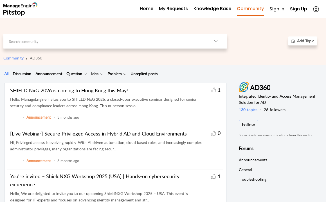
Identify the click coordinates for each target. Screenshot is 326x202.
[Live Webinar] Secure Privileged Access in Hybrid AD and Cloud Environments (98, 133)
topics (248, 109)
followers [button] (274, 109)
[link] (15, 120)
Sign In (276, 9)
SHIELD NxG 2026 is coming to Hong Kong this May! (69, 90)
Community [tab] (250, 8)
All (6, 73)
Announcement (48, 73)
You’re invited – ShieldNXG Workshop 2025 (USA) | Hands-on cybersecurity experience (94, 180)
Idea (94, 73)
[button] (316, 9)
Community (13, 58)
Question (74, 73)
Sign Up (298, 9)
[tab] (6, 73)
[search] (103, 41)
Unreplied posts (144, 73)
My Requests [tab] (173, 8)
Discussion (22, 73)
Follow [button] (248, 124)
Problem (114, 73)
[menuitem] (277, 9)
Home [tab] (146, 8)
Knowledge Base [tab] (212, 8)
